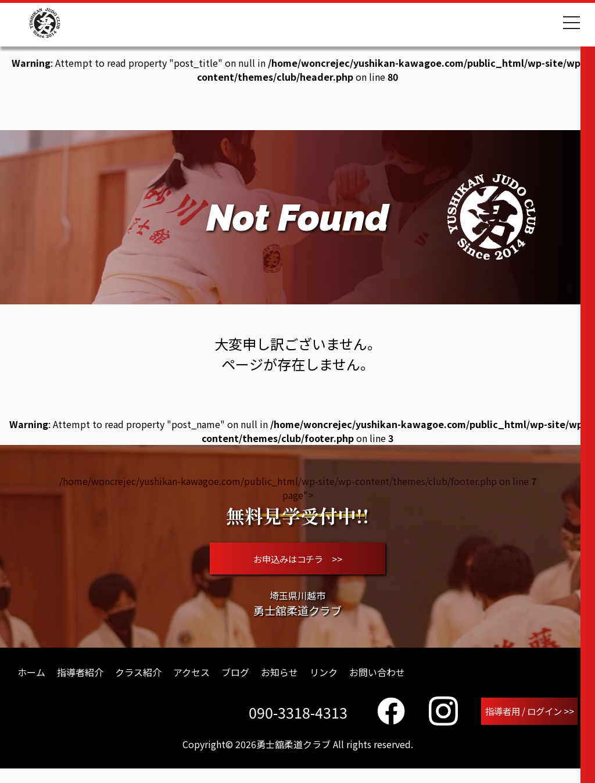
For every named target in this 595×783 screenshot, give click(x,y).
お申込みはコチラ (298, 565)
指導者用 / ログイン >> (527, 724)
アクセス (191, 684)
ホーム (31, 684)
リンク (324, 684)
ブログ (235, 684)
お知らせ (279, 684)
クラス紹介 (138, 684)
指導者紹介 (80, 684)
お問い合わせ (377, 684)
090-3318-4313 (293, 725)
